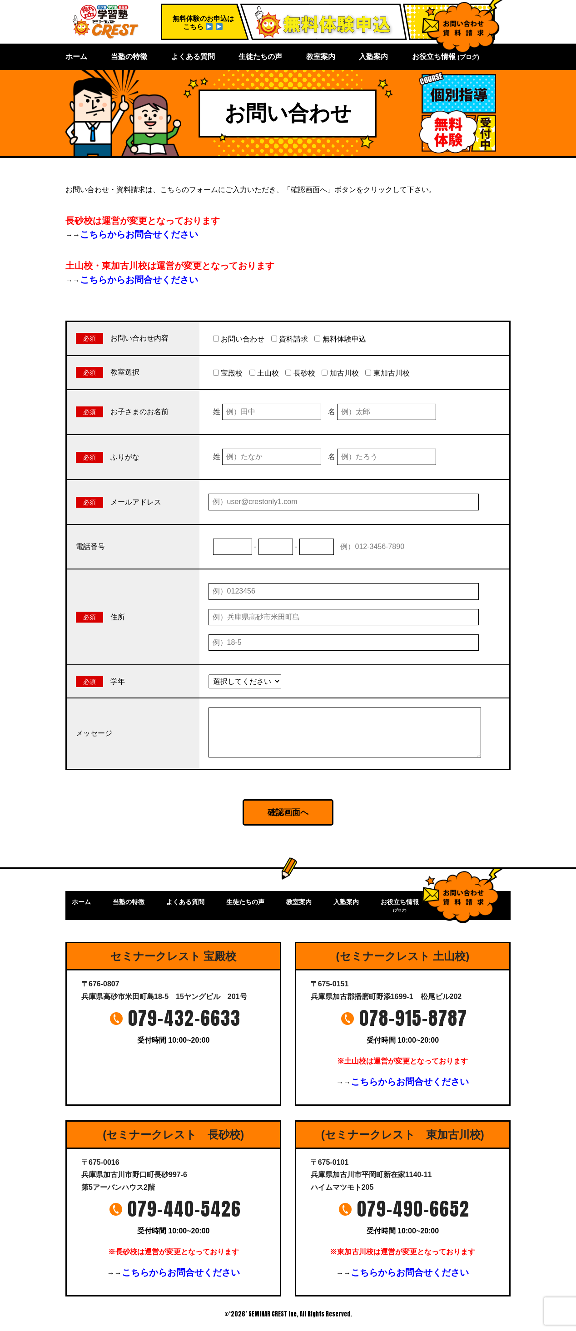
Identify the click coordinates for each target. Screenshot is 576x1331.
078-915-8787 (413, 1018)
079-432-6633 (184, 1018)
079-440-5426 (184, 1208)
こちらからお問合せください (139, 234)
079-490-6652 (413, 1208)
